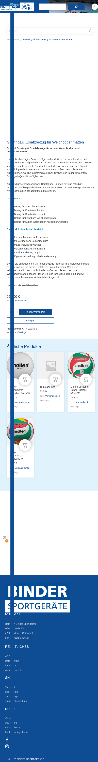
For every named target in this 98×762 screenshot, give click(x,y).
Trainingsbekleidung (16, 701)
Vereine (9, 718)
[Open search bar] (8, 26)
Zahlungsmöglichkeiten (17, 732)
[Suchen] (76, 7)
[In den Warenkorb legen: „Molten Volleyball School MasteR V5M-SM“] (86, 379)
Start (9, 39)
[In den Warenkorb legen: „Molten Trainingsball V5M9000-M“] (25, 445)
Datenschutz (12, 661)
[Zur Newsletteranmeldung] (8, 529)
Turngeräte (11, 687)
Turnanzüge (11, 696)
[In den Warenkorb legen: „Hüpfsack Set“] (55, 379)
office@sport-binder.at (17, 637)
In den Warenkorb (35, 312)
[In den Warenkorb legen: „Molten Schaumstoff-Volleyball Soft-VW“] (25, 379)
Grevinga (18, 39)
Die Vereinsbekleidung (28, 560)
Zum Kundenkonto (25, 571)
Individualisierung (23, 252)
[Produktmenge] (12, 312)
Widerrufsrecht (13, 670)
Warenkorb (11, 722)
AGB (7, 656)
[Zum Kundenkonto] (8, 571)
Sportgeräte (11, 692)
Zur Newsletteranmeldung (31, 529)
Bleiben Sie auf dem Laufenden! (37, 518)
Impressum (11, 665)
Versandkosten (19, 300)
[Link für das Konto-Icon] (94, 6)
